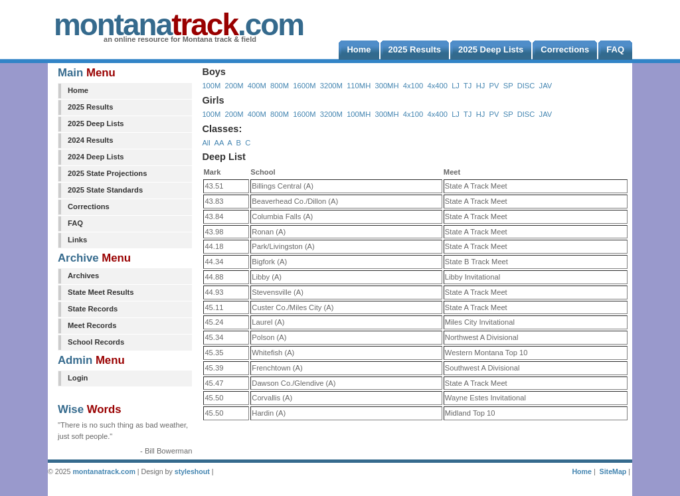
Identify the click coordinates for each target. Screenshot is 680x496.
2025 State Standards (105, 190)
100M (211, 86)
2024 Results (90, 140)
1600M (304, 86)
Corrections (89, 206)
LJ (456, 86)
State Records (93, 309)
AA (218, 143)
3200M (331, 86)
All (206, 143)
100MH (359, 114)
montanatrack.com (103, 471)
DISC (526, 86)
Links (77, 240)
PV (494, 86)
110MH (359, 86)
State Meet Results (100, 292)
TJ (467, 86)
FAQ (75, 223)
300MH (386, 86)
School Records (96, 342)
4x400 (437, 86)
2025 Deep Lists (96, 123)
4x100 (413, 86)
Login (78, 378)
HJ (480, 86)
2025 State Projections (107, 173)
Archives (83, 276)
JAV (545, 86)
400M (257, 86)
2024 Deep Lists (96, 157)
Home (78, 90)
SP (508, 86)
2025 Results (90, 107)
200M (234, 86)
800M (279, 86)
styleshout (192, 471)
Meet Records (92, 325)
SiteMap (613, 471)
